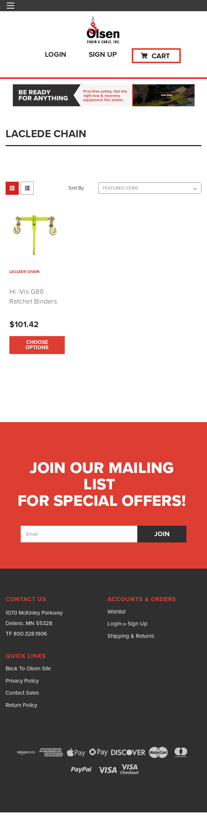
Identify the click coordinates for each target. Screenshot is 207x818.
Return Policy (21, 705)
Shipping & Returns (130, 636)
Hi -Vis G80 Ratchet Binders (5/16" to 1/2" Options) (33, 306)
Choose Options (36, 344)
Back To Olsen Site (28, 668)
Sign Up (103, 54)
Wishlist (116, 612)
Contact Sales (22, 693)
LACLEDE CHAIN (24, 271)
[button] (103, 96)
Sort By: (77, 187)
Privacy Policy (22, 681)
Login (55, 54)
